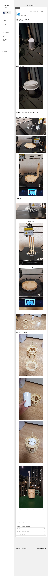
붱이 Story (18, 552)
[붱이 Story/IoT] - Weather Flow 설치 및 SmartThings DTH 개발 (25, 16)
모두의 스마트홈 (4, 51)
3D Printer (5, 29)
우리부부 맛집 (4, 39)
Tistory (41, 574)
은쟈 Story (4, 35)
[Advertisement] (31, 206)
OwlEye (4, 31)
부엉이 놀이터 (7, 5)
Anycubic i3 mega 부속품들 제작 (21, 556)
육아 (4, 21)
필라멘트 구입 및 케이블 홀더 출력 (21, 559)
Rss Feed (17, 574)
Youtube (24, 574)
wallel (45, 574)
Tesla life (5, 20)
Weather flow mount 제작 (31, 5)
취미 (4, 36)
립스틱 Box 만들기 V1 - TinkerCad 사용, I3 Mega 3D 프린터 (24, 557)
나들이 (3, 40)
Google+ (26, 574)
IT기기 (4, 24)
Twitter (19, 574)
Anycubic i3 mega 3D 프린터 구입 (21, 560)
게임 (4, 25)
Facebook (22, 574)
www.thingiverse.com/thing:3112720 (32, 115)
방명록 (3, 47)
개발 (4, 28)
